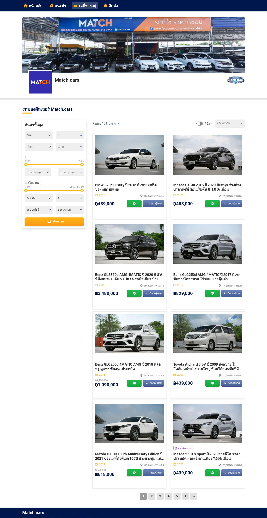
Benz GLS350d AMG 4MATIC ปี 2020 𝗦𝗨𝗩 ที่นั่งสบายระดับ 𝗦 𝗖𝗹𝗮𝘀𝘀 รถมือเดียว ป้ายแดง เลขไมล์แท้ (128, 279)
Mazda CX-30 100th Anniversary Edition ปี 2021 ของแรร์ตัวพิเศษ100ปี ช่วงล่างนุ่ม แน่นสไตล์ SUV (129, 458)
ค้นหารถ (54, 221)
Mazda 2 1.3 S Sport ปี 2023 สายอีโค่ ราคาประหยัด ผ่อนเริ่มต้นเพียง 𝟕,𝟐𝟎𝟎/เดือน (207, 456)
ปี (25, 156)
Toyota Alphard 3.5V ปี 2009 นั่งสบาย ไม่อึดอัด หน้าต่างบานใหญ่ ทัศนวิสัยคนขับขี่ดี (206, 366)
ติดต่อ (111, 5)
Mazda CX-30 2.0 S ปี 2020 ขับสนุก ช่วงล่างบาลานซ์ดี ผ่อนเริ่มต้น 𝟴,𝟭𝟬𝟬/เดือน (207, 187)
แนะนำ (58, 5)
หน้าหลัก (33, 5)
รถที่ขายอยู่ (85, 5)
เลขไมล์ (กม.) (33, 182)
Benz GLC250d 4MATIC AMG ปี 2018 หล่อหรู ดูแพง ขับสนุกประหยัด (128, 366)
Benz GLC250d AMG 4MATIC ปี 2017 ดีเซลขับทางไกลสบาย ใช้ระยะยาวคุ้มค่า (206, 277)
